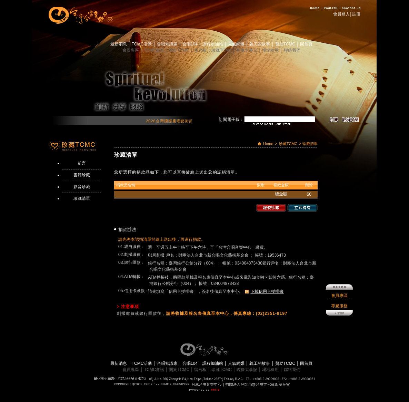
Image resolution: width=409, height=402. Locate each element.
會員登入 (341, 14)
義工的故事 (260, 44)
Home (268, 144)
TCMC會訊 (155, 50)
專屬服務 (339, 241)
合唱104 (190, 44)
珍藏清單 (81, 198)
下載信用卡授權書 (266, 291)
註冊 (356, 14)
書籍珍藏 (81, 175)
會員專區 (131, 50)
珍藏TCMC (222, 50)
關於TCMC (179, 50)
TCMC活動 (142, 44)
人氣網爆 (237, 44)
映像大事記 (247, 50)
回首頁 (306, 44)
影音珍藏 (81, 186)
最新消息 (119, 44)
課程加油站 (213, 44)
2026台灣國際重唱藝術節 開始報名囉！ (188, 121)
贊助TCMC (286, 44)
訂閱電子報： (231, 119)
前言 (82, 163)
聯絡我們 (292, 50)
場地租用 (271, 50)
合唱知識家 (168, 44)
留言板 (201, 50)
